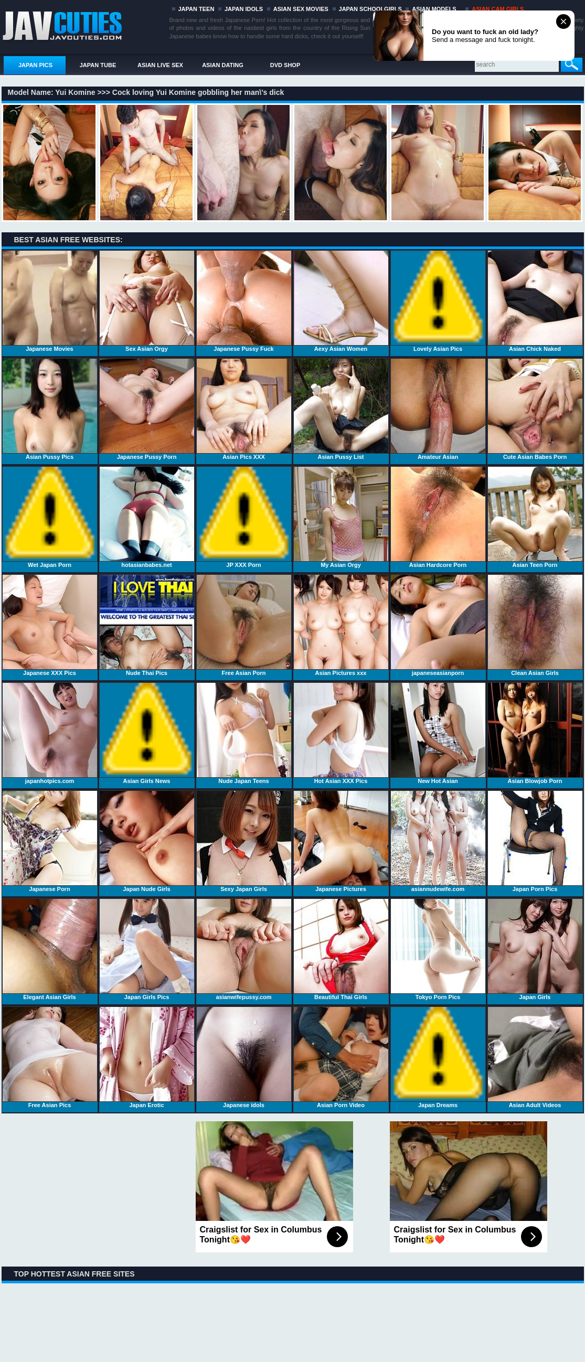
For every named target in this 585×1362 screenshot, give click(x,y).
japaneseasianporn (438, 625)
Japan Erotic (147, 1057)
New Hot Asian (438, 733)
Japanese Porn (50, 841)
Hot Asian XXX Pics (341, 733)
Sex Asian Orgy (147, 301)
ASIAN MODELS (434, 9)
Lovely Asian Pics (438, 301)
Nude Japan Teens (244, 733)
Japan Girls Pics (147, 949)
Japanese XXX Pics (50, 625)
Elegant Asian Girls (50, 949)
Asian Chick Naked (535, 301)
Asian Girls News (147, 733)
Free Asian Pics (50, 1057)
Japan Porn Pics (535, 841)
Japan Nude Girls (147, 841)
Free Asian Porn (244, 625)
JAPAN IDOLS (244, 9)
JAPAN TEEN (196, 9)
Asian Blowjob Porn (535, 733)
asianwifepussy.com (244, 949)
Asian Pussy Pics (50, 409)
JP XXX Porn (244, 517)
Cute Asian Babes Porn (535, 409)
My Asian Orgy (341, 517)
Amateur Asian (438, 409)
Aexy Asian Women (341, 301)
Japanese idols (244, 1057)
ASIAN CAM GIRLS (498, 9)
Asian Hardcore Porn (438, 517)
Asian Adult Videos (535, 1057)
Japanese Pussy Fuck (244, 301)
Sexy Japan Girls (244, 841)
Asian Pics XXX (244, 409)
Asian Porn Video (341, 1057)
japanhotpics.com (50, 733)
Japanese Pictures (341, 841)
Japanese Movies (50, 301)
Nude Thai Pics (147, 625)
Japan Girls (535, 949)
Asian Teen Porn (535, 517)
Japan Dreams (438, 1057)
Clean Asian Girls (535, 625)
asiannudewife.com (438, 841)
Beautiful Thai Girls (341, 949)
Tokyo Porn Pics (438, 949)
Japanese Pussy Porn (147, 409)
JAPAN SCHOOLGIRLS (370, 9)
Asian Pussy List (341, 409)
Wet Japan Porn (50, 517)
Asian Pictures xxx (341, 625)
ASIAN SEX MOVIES (300, 9)
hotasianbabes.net (147, 517)
